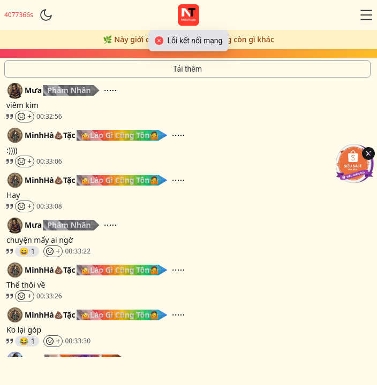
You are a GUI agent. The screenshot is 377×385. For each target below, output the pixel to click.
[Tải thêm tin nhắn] (187, 69)
